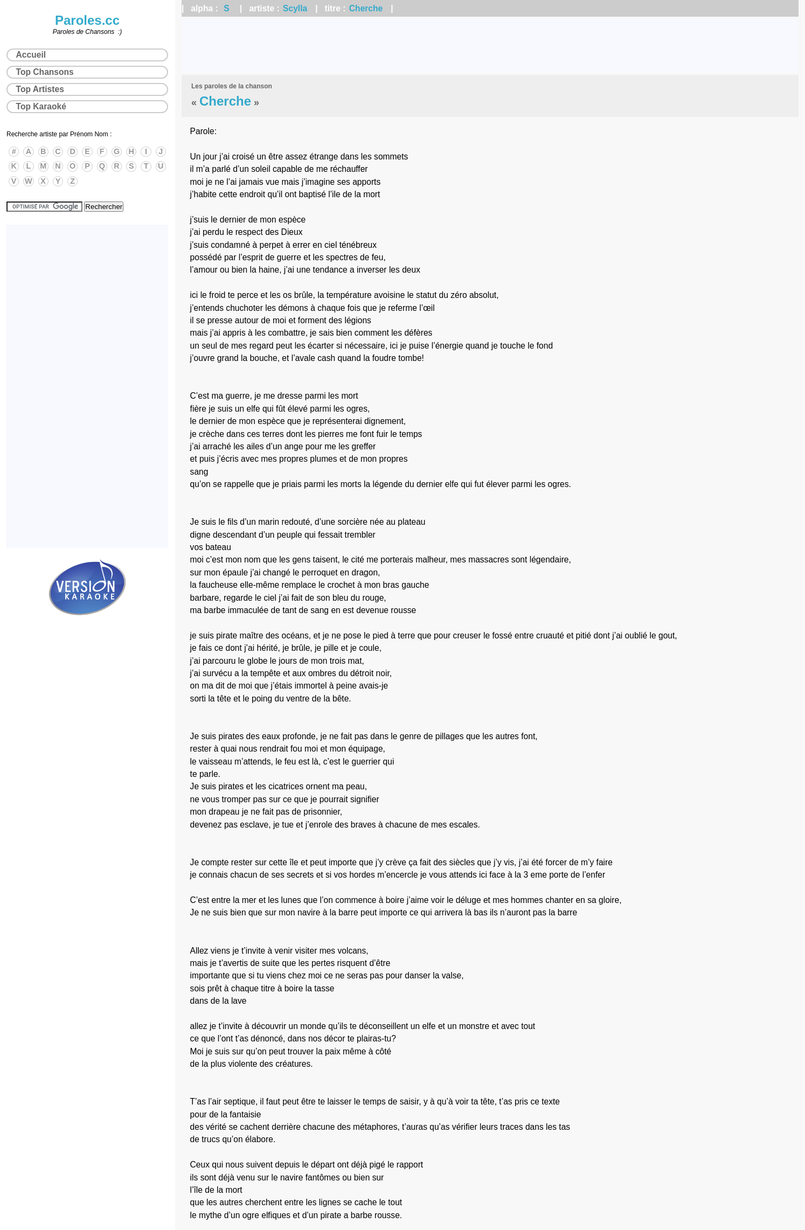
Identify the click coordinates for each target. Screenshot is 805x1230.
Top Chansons (45, 72)
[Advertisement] (490, 46)
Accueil (31, 54)
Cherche (366, 8)
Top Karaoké (41, 106)
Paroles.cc (87, 20)
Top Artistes (40, 89)
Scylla (295, 8)
